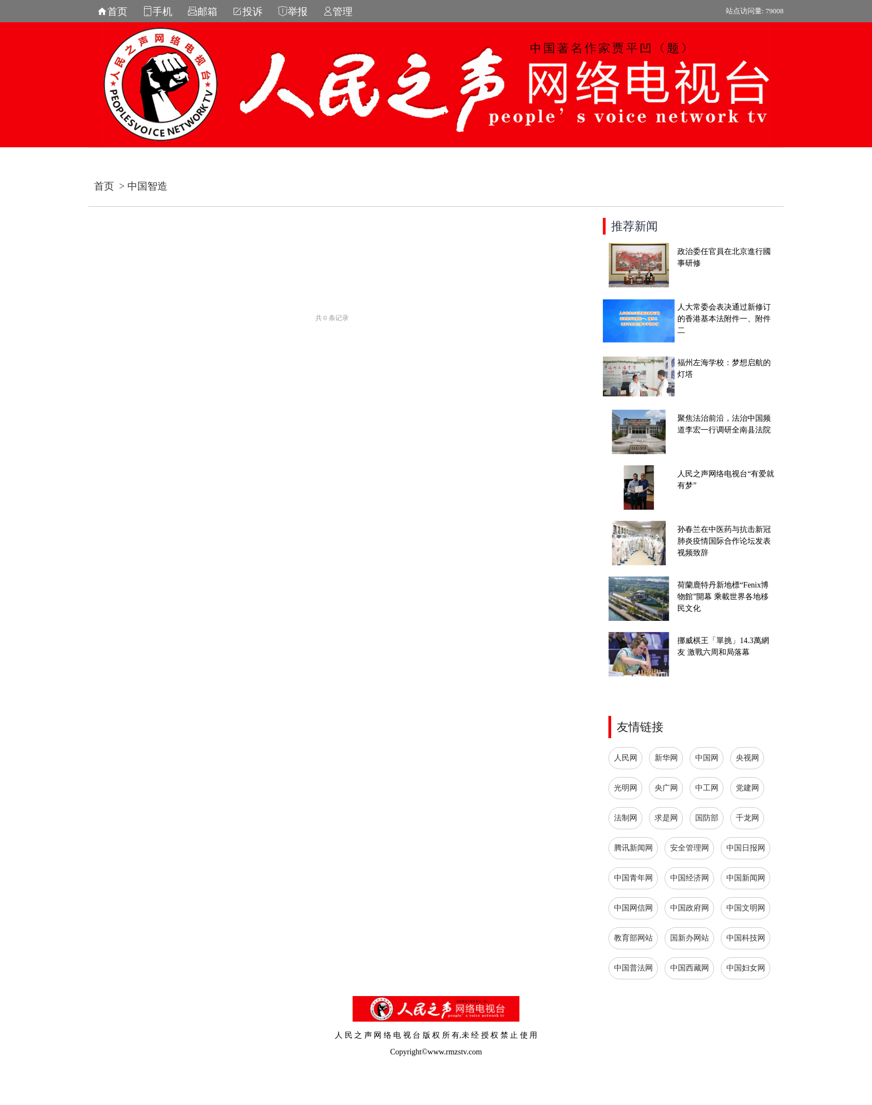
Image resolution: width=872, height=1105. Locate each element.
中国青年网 (633, 878)
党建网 (747, 788)
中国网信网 (633, 908)
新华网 (666, 758)
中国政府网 (689, 908)
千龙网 (747, 818)
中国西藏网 (689, 968)
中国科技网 (745, 938)
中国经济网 (689, 878)
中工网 (707, 788)
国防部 (707, 818)
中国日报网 (745, 848)
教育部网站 (633, 938)
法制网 (625, 818)
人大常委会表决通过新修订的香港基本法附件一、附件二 (724, 319)
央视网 (747, 758)
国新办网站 (689, 938)
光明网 (625, 788)
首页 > (110, 186)
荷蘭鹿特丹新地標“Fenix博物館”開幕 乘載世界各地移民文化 (723, 597)
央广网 (666, 788)
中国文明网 (745, 908)
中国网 (707, 758)
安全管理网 (689, 848)
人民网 (625, 758)
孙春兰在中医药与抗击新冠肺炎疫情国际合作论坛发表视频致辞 (724, 541)
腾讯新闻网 (633, 848)
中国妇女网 (745, 968)
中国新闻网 (745, 878)
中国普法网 (633, 968)
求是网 (666, 818)
